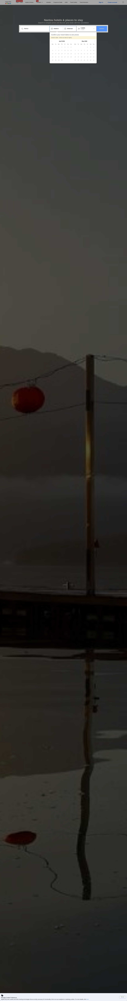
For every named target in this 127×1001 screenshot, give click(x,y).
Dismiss (122, 997)
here (87, 999)
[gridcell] (58, 47)
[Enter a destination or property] (36, 28)
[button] (51, 41)
